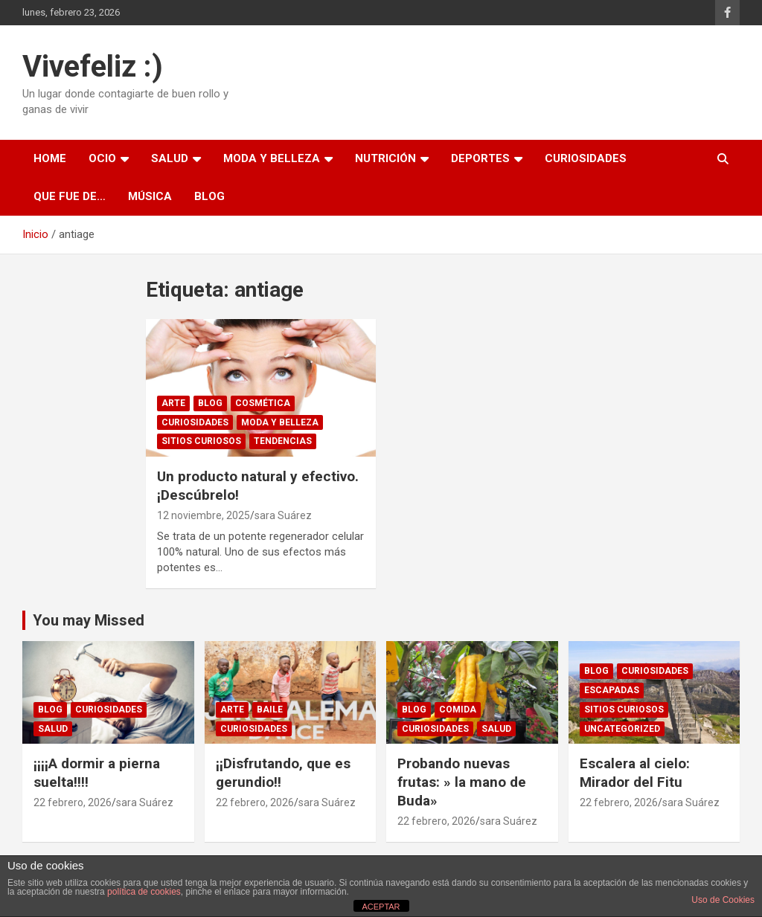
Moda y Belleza (271, 158)
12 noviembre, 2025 (203, 515)
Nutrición (385, 158)
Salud (169, 158)
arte (173, 403)
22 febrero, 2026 (72, 802)
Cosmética (262, 403)
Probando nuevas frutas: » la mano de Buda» (461, 781)
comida (457, 709)
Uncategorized (622, 729)
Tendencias (283, 441)
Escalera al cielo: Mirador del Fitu (635, 773)
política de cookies (144, 892)
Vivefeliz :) (92, 66)
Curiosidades (586, 158)
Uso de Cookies (723, 900)
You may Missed (88, 620)
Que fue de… (69, 196)
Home (49, 158)
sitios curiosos (201, 441)
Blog (209, 196)
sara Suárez (283, 515)
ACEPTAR (381, 906)
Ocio (102, 158)
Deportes (480, 158)
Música (150, 196)
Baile (270, 709)
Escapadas (611, 690)
